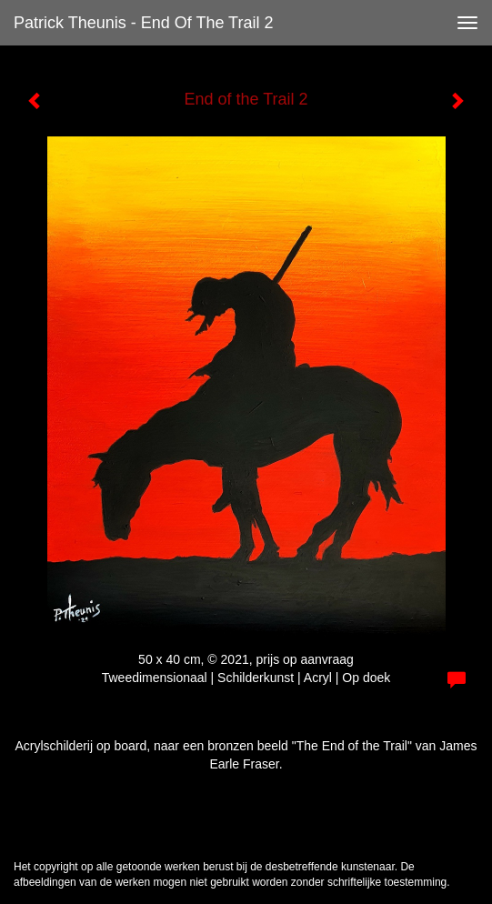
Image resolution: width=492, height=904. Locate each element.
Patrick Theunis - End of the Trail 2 (143, 23)
